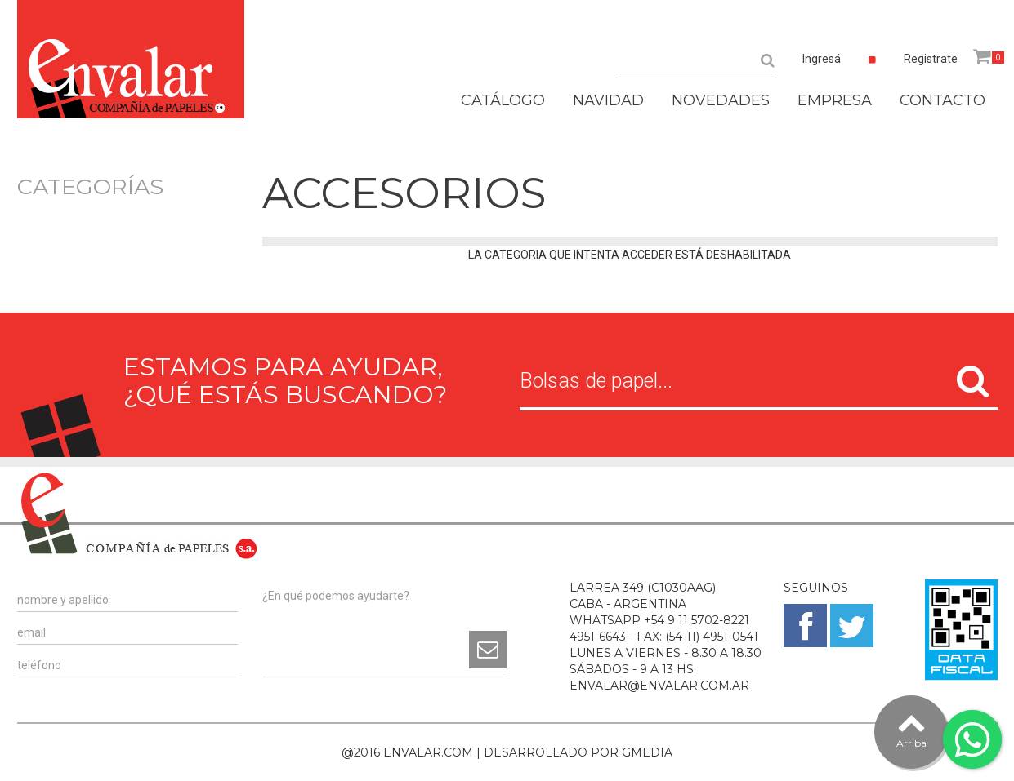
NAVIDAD (608, 100)
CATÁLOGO (503, 100)
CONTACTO (942, 100)
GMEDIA (647, 752)
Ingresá (821, 58)
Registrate (931, 58)
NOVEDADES (721, 100)
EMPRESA (834, 100)
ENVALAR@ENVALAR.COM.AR (659, 685)
